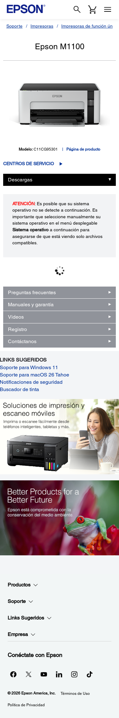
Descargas (20, 180)
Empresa (22, 634)
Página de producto (83, 149)
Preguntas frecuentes (32, 292)
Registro (17, 329)
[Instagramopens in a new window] (74, 674)
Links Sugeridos (30, 617)
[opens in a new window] (89, 674)
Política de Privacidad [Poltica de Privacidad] (26, 705)
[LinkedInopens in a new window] (59, 674)
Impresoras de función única (89, 26)
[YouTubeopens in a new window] (44, 674)
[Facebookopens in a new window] (13, 674)
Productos (23, 584)
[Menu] (107, 9)
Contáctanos (22, 341)
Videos (16, 317)
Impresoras (41, 26)
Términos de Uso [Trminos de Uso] (75, 693)
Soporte (14, 26)
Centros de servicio (28, 163)
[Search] (77, 9)
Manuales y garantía (31, 304)
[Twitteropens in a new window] (28, 674)
